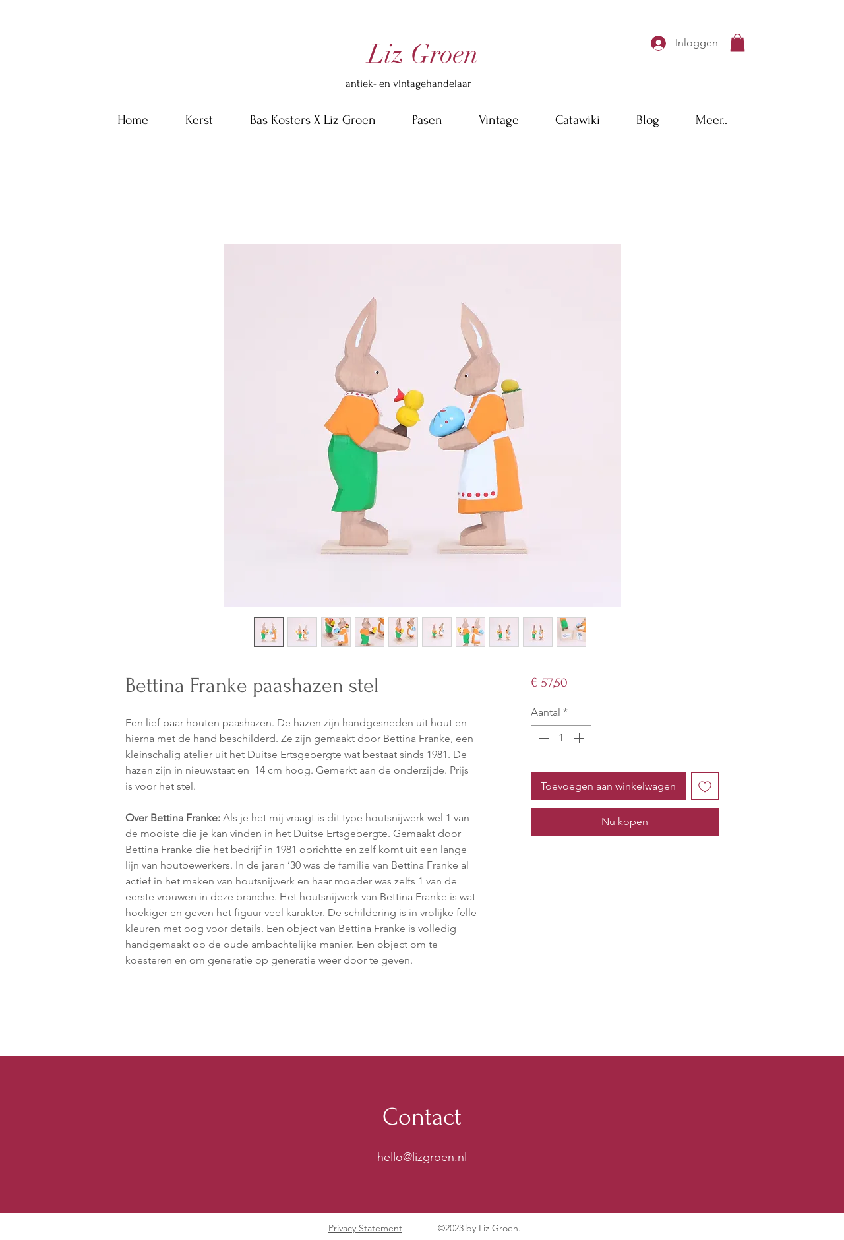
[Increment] (580, 738)
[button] (737, 42)
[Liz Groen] (423, 54)
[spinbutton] (561, 738)
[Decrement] (542, 738)
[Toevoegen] (705, 786)
